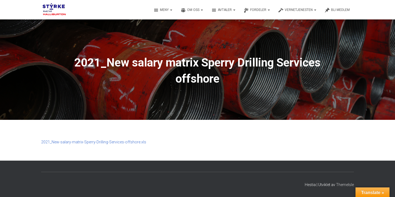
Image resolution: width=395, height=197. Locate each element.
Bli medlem (337, 10)
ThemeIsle (345, 184)
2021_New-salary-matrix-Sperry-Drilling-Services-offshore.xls (93, 142)
